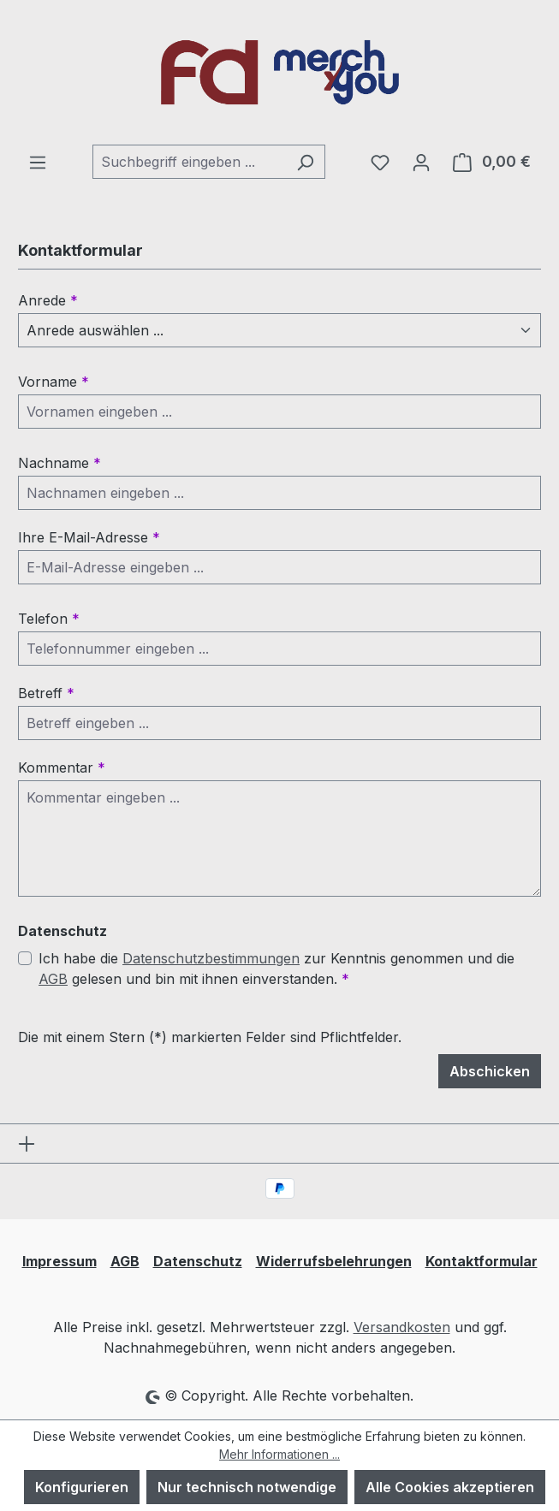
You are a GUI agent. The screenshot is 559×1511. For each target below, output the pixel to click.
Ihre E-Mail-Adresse (89, 537)
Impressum (59, 1261)
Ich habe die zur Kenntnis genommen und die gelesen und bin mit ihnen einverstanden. (276, 968)
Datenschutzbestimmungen (211, 958)
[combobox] (189, 162)
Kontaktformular (481, 1261)
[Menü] (37, 162)
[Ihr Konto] (421, 162)
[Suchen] (305, 162)
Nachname (59, 462)
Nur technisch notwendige (247, 1487)
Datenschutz (197, 1261)
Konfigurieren (81, 1487)
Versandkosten (402, 1327)
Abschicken (489, 1071)
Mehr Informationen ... (279, 1454)
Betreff (46, 693)
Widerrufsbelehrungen (334, 1261)
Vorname (53, 381)
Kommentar (61, 767)
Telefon (49, 618)
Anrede (48, 300)
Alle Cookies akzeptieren (450, 1487)
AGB (53, 978)
